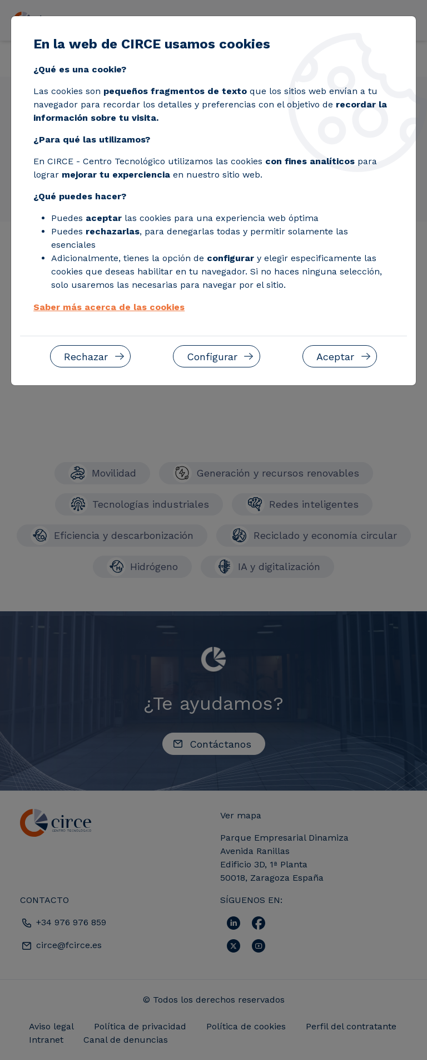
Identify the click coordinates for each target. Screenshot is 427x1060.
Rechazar (86, 356)
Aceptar (335, 356)
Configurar (212, 356)
